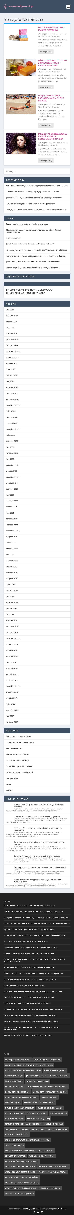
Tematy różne (12, 778)
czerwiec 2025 (12, 375)
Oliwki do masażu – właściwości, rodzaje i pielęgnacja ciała (29, 953)
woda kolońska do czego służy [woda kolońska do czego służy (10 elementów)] (53, 1167)
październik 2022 (13, 465)
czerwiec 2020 (12, 549)
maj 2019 (10, 596)
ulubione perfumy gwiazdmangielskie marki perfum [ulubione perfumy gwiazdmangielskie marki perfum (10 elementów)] (29, 1151)
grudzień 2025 (12, 339)
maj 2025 (10, 381)
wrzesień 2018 (12, 644)
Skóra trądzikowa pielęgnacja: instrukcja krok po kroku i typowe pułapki (38, 880)
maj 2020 (10, 554)
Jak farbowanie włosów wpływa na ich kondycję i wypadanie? (30, 979)
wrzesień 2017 (12, 692)
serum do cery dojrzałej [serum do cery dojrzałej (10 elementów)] (16, 1134)
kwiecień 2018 (12, 656)
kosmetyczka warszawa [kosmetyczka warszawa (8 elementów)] (37, 1081)
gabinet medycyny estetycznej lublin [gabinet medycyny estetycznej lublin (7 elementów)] (23, 1070)
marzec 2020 (11, 566)
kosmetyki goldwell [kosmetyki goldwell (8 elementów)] (14, 1086)
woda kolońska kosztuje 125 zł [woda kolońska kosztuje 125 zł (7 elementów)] (20, 1172)
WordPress (61, 1209)
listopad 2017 (12, 680)
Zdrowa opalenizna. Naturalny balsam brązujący (27, 224)
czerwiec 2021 (12, 489)
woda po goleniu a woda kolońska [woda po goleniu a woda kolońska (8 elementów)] (21, 1177)
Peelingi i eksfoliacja (15, 748)
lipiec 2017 (10, 704)
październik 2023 (13, 429)
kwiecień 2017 (12, 722)
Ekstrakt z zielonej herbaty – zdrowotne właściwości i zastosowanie (33, 1009)
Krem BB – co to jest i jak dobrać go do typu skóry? (25, 941)
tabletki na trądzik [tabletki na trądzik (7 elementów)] (14, 1145)
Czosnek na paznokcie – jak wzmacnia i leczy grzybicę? (37, 816)
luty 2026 (10, 327)
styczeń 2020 (11, 572)
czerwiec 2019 (12, 590)
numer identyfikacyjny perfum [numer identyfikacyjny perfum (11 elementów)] (19, 1108)
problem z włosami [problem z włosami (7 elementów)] (54, 1124)
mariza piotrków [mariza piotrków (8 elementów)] (49, 1097)
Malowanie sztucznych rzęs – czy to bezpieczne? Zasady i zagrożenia (33, 911)
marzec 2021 (11, 507)
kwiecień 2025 (12, 387)
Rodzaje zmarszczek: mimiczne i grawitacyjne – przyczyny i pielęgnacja (34, 935)
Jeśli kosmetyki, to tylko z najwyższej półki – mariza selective (52, 63)
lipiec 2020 (10, 543)
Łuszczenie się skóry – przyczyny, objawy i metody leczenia (29, 997)
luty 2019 (10, 614)
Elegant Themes (33, 1209)
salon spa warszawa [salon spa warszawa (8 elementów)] (57, 1129)
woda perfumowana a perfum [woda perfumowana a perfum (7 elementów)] (53, 1172)
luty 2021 (10, 513)
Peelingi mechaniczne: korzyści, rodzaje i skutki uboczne (28, 1035)
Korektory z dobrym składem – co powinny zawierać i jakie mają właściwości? (37, 923)
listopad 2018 (12, 632)
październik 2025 (13, 351)
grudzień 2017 (12, 674)
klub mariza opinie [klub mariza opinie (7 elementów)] (14, 1081)
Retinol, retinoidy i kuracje (17, 754)
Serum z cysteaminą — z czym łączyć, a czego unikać (37, 856)
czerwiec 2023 (12, 441)
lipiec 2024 (10, 411)
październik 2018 (13, 638)
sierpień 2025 (11, 363)
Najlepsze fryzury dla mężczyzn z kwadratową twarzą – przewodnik (38, 829)
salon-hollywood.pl (55, 34)
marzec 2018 (11, 662)
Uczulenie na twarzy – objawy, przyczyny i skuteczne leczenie (32, 192)
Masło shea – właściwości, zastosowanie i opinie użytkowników (30, 947)
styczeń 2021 (11, 519)
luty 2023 (10, 459)
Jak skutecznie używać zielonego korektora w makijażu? (30, 244)
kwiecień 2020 (12, 560)
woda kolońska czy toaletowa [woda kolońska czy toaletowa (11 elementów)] (20, 1167)
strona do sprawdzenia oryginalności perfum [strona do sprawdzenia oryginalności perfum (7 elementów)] (27, 1140)
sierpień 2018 (11, 650)
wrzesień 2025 (12, 357)
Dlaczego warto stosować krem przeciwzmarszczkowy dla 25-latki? (40, 868)
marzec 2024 (11, 417)
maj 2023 (10, 447)
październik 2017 (13, 686)
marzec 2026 (11, 321)
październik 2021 (13, 477)
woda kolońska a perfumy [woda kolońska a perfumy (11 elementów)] (41, 1156)
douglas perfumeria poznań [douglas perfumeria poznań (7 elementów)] (47, 1060)
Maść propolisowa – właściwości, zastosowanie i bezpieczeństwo (31, 1021)
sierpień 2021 (11, 483)
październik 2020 (13, 531)
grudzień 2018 (12, 626)
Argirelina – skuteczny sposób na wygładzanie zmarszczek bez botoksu (37, 186)
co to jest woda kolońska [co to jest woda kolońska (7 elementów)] (17, 1060)
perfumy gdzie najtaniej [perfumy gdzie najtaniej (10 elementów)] (38, 1118)
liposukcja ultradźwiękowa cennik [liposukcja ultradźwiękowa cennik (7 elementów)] (49, 1092)
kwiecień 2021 (12, 501)
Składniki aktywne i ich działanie (20, 766)
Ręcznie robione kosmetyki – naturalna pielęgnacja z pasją (29, 929)
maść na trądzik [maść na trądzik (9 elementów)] (13, 1102)
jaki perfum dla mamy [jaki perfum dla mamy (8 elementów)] (36, 1076)
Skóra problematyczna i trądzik (19, 772)
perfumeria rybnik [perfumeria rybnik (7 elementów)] (58, 1113)
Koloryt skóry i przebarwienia (18, 736)
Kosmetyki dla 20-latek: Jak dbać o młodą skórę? (24, 985)
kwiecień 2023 (12, 453)
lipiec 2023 (10, 435)
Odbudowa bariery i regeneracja (20, 742)
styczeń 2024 (11, 423)
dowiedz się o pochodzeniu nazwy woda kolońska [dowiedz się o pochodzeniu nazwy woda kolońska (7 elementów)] (29, 1065)
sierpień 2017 (11, 698)
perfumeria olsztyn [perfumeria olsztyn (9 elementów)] (37, 1113)
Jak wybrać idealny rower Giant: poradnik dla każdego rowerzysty (34, 198)
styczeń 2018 (11, 668)
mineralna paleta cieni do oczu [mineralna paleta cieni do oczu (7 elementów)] (39, 1102)
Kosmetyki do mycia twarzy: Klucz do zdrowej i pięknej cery (29, 905)
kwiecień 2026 (12, 315)
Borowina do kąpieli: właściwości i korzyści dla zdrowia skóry (29, 967)
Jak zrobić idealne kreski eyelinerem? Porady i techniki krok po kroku (33, 991)
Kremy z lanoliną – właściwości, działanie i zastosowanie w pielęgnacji (36, 256)
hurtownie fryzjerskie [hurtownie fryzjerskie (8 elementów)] (55, 1070)
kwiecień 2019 (12, 602)
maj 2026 (10, 309)
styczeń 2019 (11, 620)
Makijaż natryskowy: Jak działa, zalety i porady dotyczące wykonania (33, 973)
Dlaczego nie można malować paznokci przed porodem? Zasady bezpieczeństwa (33, 231)
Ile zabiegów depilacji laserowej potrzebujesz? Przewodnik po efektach (36, 250)
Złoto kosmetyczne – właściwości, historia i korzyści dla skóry (30, 1015)
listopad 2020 (12, 525)
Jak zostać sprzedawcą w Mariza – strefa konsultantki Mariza (52, 136)
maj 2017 (10, 716)
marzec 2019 (11, 608)
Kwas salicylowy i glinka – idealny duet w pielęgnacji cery (30, 204)
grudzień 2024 (12, 399)
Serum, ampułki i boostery (17, 760)
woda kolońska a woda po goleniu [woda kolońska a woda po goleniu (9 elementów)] (21, 1161)
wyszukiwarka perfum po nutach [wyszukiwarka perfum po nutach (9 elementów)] (20, 1188)
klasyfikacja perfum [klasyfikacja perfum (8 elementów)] (59, 1076)
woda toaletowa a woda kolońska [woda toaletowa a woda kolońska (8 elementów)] (22, 1183)
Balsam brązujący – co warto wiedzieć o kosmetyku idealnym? (32, 268)
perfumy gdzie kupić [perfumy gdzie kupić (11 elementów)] (14, 1118)
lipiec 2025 (10, 369)
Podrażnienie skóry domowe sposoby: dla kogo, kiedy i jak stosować (39, 805)
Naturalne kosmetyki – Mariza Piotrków (51, 28)
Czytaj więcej (46, 52)
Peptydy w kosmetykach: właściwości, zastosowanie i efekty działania (36, 210)
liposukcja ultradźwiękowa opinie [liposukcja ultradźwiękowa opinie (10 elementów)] (21, 1097)
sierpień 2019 (11, 578)
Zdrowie (9, 790)
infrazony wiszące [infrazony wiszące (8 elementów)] (14, 1076)
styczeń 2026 (11, 333)
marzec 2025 (11, 393)
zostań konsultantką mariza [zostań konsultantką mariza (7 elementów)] (19, 1193)
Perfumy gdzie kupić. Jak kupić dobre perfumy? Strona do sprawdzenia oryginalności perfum (34, 960)
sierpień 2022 (11, 471)
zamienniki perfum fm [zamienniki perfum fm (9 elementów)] (50, 1188)
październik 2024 (13, 405)
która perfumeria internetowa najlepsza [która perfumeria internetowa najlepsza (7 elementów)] (48, 1086)
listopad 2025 (12, 345)
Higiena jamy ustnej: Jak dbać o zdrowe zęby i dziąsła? (27, 1003)
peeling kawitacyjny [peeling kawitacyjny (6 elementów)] (14, 1113)
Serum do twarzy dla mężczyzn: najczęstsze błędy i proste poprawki (39, 843)
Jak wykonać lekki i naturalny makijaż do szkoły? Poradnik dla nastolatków (36, 917)
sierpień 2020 (11, 537)
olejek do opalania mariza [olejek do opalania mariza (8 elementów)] (49, 1108)
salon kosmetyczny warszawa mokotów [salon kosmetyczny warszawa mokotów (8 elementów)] (24, 1129)
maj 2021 (10, 495)
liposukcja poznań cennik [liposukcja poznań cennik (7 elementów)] (17, 1092)
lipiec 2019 (10, 584)
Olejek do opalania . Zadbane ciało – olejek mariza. (51, 98)
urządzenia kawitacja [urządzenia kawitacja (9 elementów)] (15, 1156)
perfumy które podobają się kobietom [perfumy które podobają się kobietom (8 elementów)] (23, 1124)
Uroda (48, 36)
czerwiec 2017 (12, 710)
